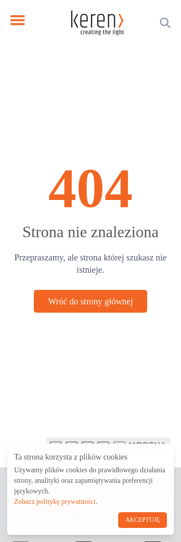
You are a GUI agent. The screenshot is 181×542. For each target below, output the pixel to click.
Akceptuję (142, 520)
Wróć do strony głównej (90, 301)
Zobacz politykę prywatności (55, 501)
